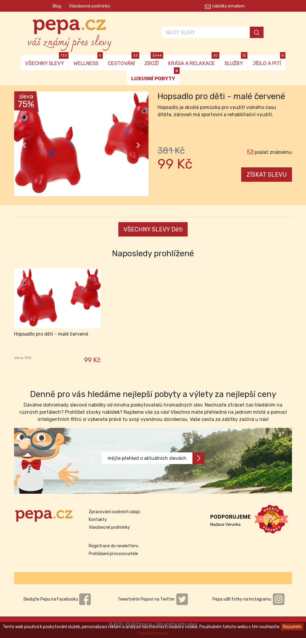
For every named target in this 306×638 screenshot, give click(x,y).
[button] (24, 145)
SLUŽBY (235, 60)
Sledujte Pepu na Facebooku (57, 599)
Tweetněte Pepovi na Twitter (153, 599)
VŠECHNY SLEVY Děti (153, 229)
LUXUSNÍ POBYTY (155, 75)
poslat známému (273, 152)
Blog (57, 6)
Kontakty (98, 519)
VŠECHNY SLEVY (46, 60)
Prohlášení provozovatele (113, 553)
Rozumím (292, 626)
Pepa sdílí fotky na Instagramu (248, 599)
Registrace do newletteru (113, 545)
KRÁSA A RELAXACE (193, 60)
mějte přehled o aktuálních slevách (156, 458)
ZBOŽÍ (153, 60)
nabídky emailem (228, 6)
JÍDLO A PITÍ (269, 60)
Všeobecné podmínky (89, 6)
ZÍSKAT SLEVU (267, 174)
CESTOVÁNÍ (123, 60)
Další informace (153, 633)
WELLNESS (88, 60)
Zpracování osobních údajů (114, 511)
